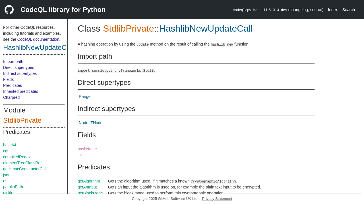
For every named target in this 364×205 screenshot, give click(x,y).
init (80, 155)
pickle (8, 192)
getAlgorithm (89, 181)
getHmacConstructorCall (25, 169)
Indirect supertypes (20, 73)
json (7, 175)
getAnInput (87, 187)
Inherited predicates (20, 91)
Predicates (12, 85)
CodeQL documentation (38, 39)
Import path (13, 61)
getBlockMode (90, 193)
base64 (9, 145)
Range (84, 96)
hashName (87, 149)
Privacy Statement (217, 198)
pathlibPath (13, 186)
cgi (5, 151)
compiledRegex (17, 157)
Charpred (11, 97)
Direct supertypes (18, 67)
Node (83, 122)
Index (333, 9)
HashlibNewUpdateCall (38, 47)
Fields (8, 79)
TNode (96, 122)
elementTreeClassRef (22, 163)
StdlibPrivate (22, 120)
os (5, 181)
